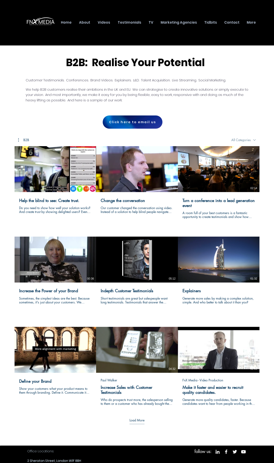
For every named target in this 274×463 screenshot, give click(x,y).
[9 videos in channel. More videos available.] (137, 276)
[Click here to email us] (132, 122)
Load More (137, 420)
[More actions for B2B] (23, 140)
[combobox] (243, 140)
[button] (23, 140)
